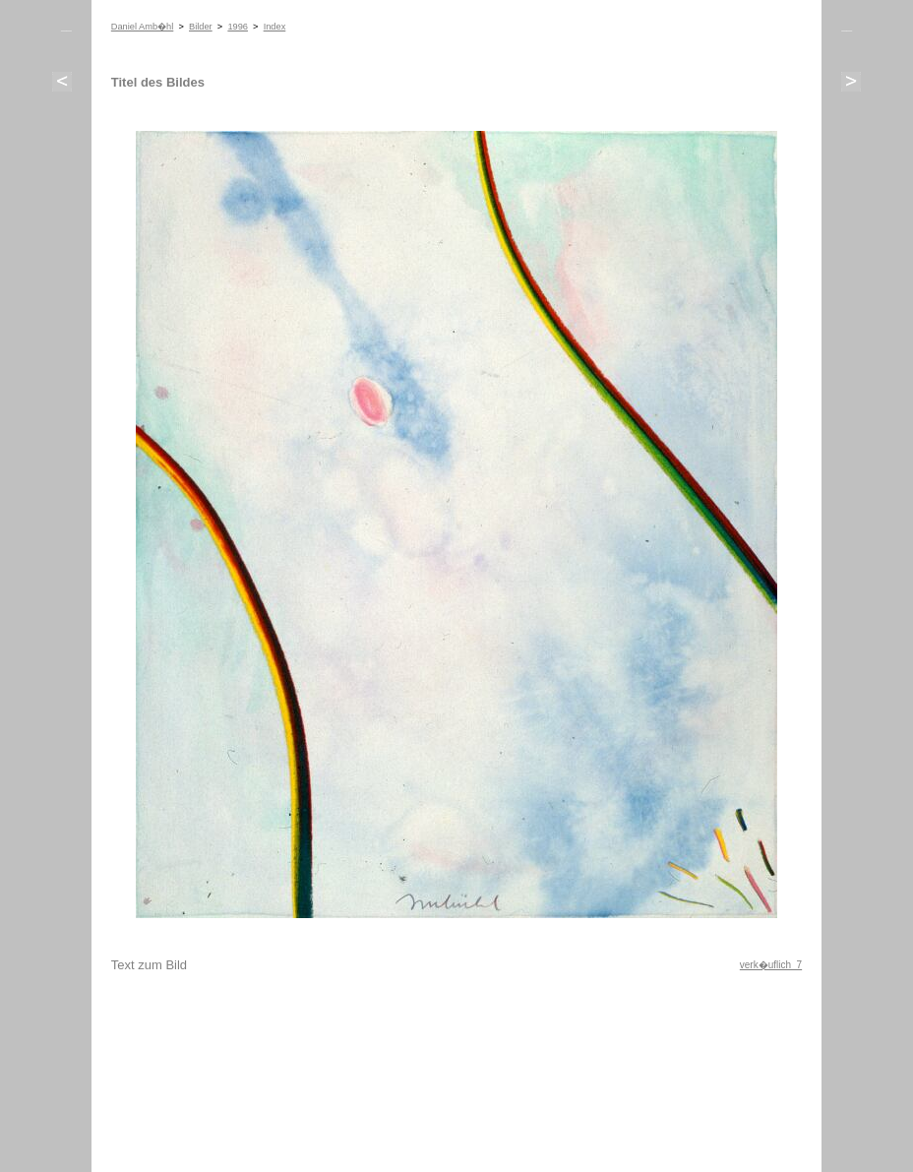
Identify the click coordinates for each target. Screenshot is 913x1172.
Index (275, 26)
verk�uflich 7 (771, 964)
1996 (237, 26)
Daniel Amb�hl (142, 26)
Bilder (201, 26)
